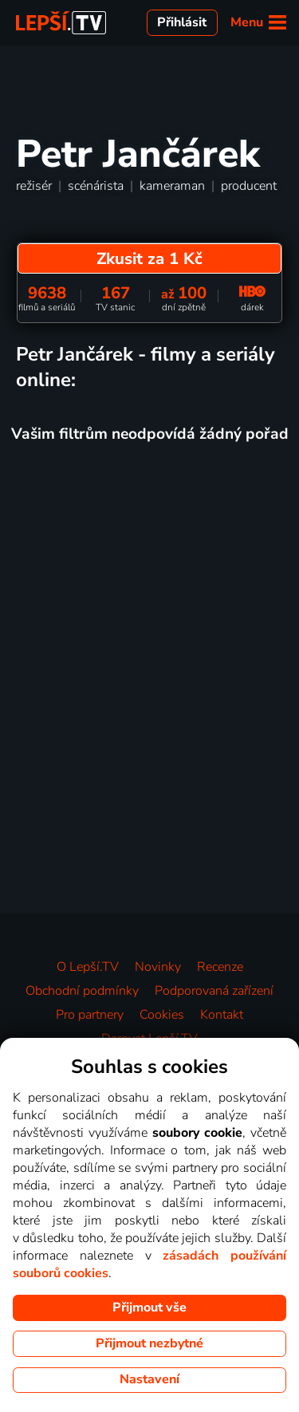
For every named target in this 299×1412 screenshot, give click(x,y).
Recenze (220, 967)
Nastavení (149, 1379)
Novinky (158, 967)
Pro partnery (90, 1015)
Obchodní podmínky (82, 991)
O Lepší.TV (88, 967)
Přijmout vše (149, 1307)
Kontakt (221, 1015)
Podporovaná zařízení (214, 991)
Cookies (162, 1015)
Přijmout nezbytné (149, 1343)
